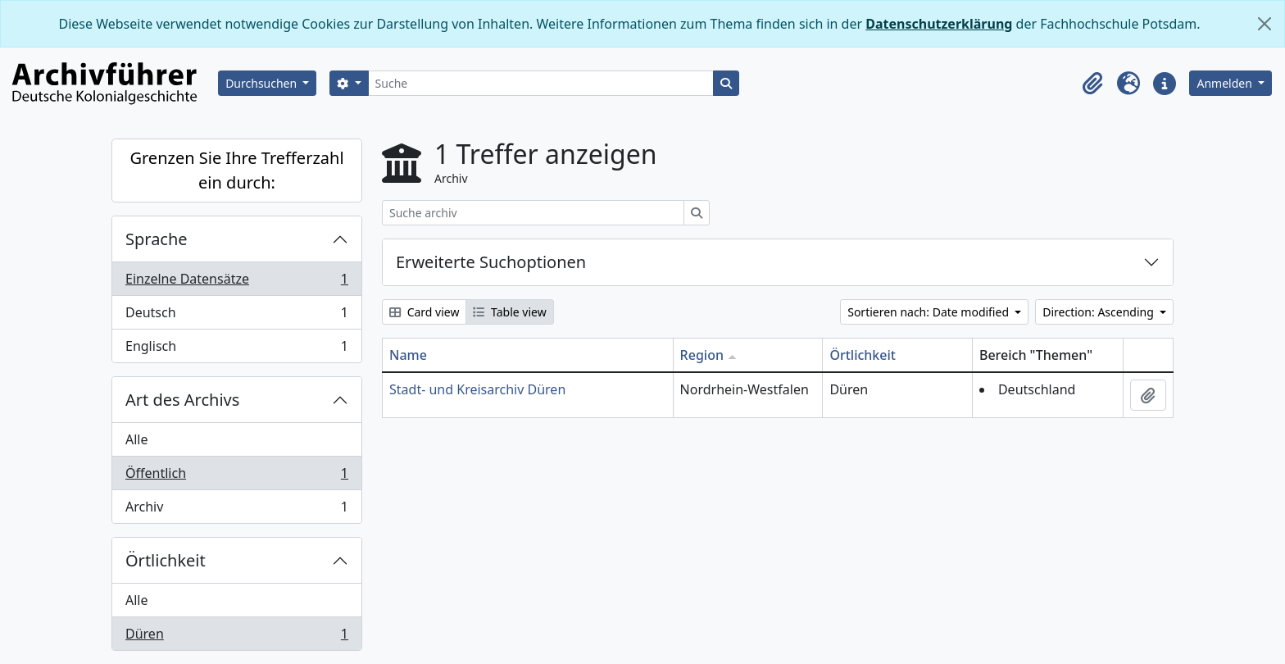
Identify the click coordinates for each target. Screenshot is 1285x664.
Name (408, 355)
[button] (1092, 84)
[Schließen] (1264, 24)
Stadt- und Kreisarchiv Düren (477, 389)
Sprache (156, 239)
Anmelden (1225, 83)
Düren (236, 637)
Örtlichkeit (165, 560)
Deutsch (236, 316)
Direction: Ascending (1099, 312)
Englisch (236, 349)
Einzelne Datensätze (236, 282)
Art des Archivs (182, 400)
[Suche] (541, 83)
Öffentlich (236, 476)
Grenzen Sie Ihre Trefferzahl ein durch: (236, 170)
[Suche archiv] (533, 212)
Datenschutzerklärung (938, 24)
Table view (509, 312)
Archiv (236, 510)
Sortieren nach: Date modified (929, 312)
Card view (424, 312)
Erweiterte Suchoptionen (491, 262)
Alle (136, 439)
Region (702, 355)
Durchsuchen (262, 83)
